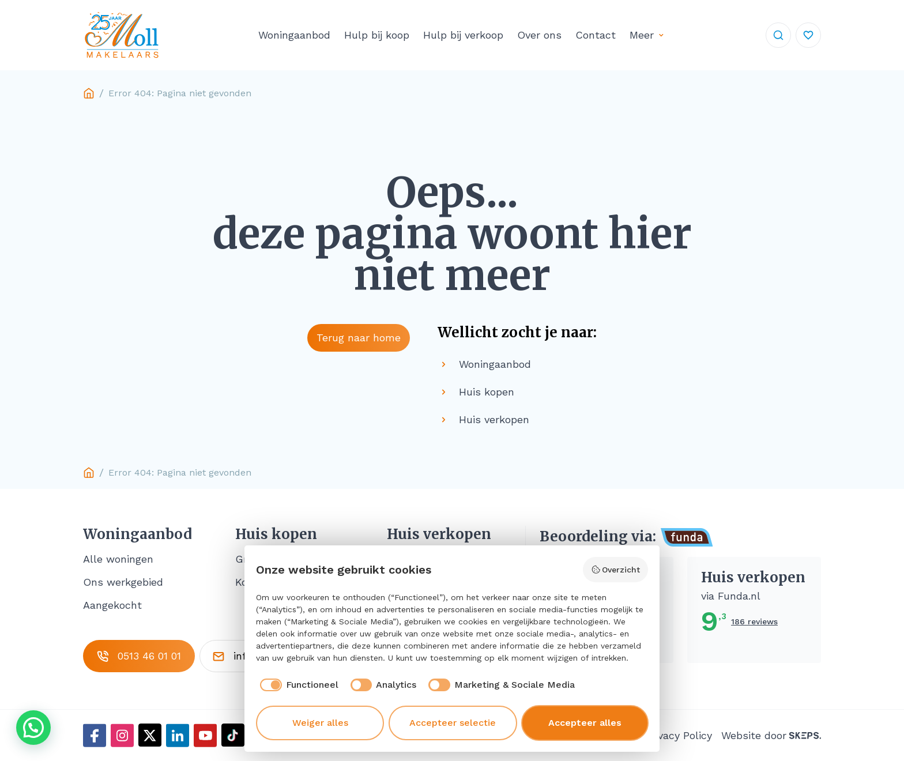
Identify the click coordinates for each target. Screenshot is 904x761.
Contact (595, 35)
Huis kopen (276, 534)
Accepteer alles (585, 722)
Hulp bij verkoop (463, 35)
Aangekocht (112, 605)
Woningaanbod (294, 35)
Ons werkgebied (123, 582)
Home (89, 93)
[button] (33, 727)
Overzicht (616, 569)
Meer (642, 35)
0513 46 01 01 (139, 656)
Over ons (539, 35)
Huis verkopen (439, 534)
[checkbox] (297, 685)
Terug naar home (359, 337)
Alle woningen (118, 559)
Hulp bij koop (376, 35)
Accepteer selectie (452, 722)
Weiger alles (320, 722)
